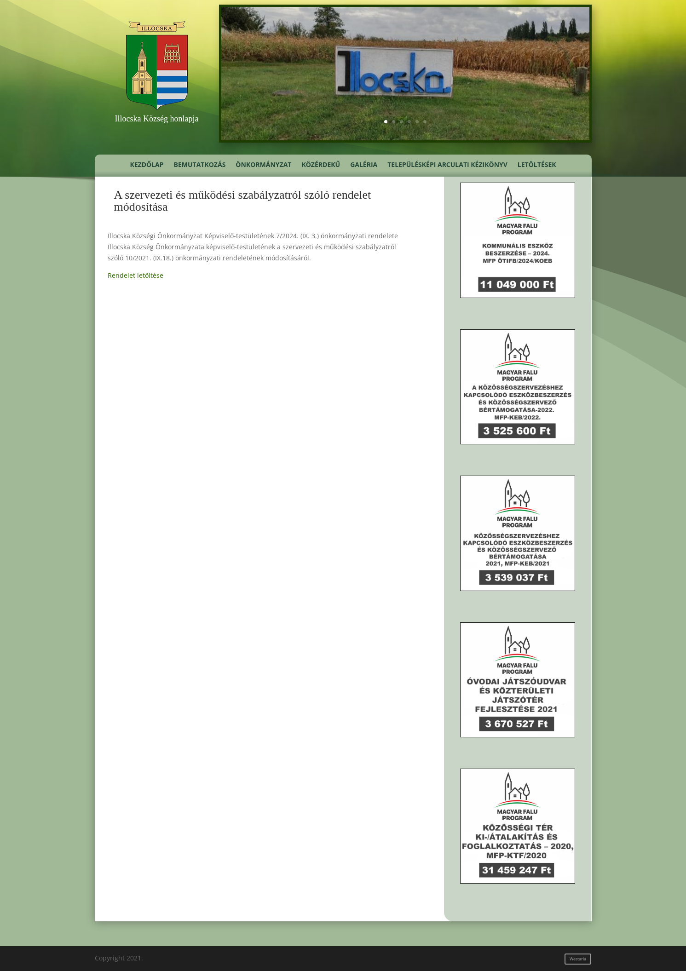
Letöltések (537, 165)
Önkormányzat (263, 165)
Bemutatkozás (200, 165)
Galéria (363, 165)
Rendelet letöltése (135, 275)
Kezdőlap (146, 165)
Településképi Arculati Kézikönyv (447, 165)
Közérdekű (320, 165)
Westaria (578, 959)
